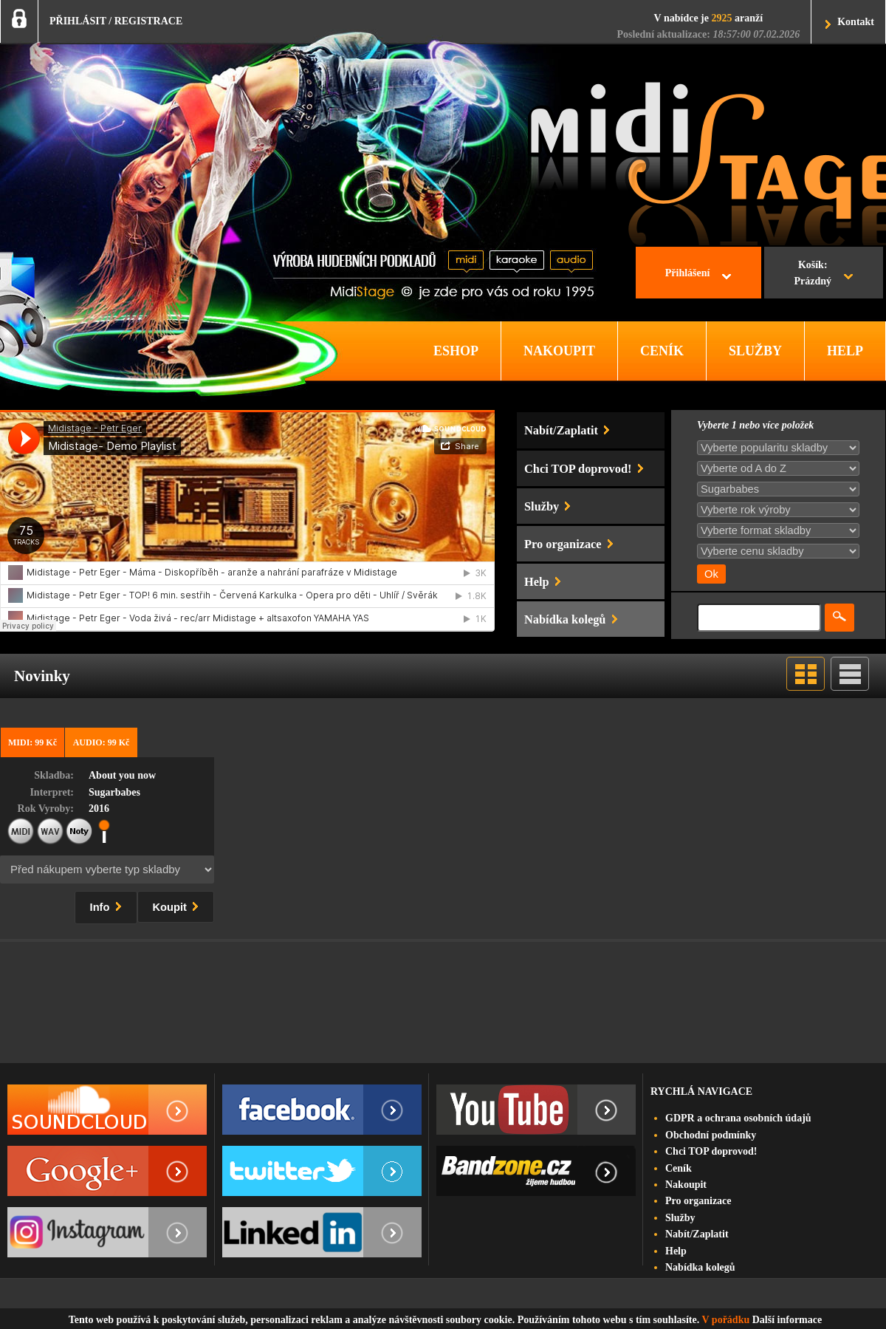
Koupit (179, 904)
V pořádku (726, 1319)
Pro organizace (698, 1200)
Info (109, 904)
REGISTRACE (148, 21)
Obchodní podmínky (710, 1135)
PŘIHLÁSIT (77, 21)
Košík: (812, 274)
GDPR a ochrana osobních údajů (738, 1118)
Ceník (678, 1168)
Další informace (787, 1319)
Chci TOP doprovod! (711, 1151)
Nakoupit (686, 1184)
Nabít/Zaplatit (697, 1234)
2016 (99, 808)
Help (676, 1251)
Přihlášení (687, 273)
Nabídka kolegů (700, 1267)
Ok (711, 574)
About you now (122, 775)
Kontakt (855, 21)
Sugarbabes (114, 792)
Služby (680, 1217)
